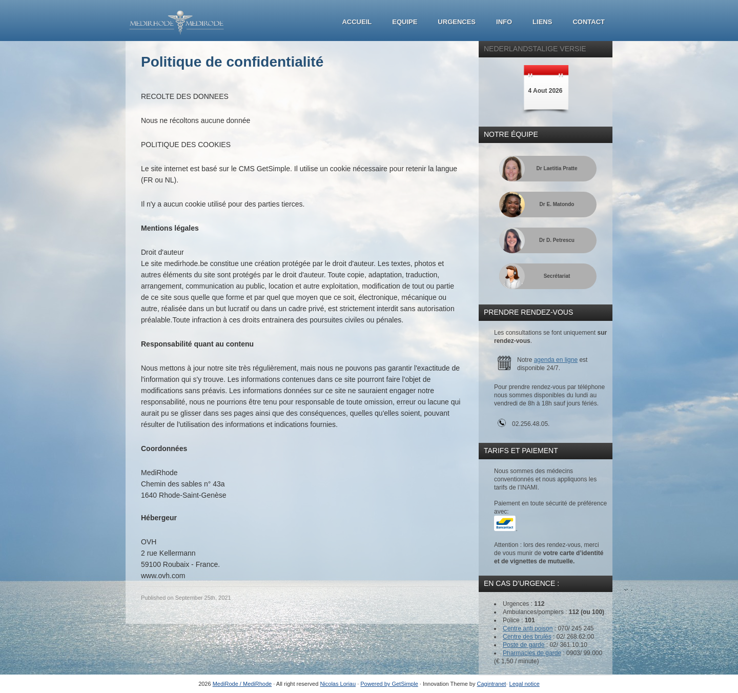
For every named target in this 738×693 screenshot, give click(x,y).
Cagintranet (491, 684)
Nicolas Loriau (338, 684)
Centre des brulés (527, 636)
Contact (588, 22)
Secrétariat (557, 276)
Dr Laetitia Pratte (556, 168)
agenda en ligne (556, 359)
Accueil (357, 22)
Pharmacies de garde (532, 653)
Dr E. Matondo (557, 204)
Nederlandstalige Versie (535, 49)
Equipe (404, 22)
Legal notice (524, 684)
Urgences (457, 22)
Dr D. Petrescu (557, 240)
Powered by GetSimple (389, 684)
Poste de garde (523, 644)
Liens (542, 22)
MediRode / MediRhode (242, 684)
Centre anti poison (527, 628)
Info (504, 22)
